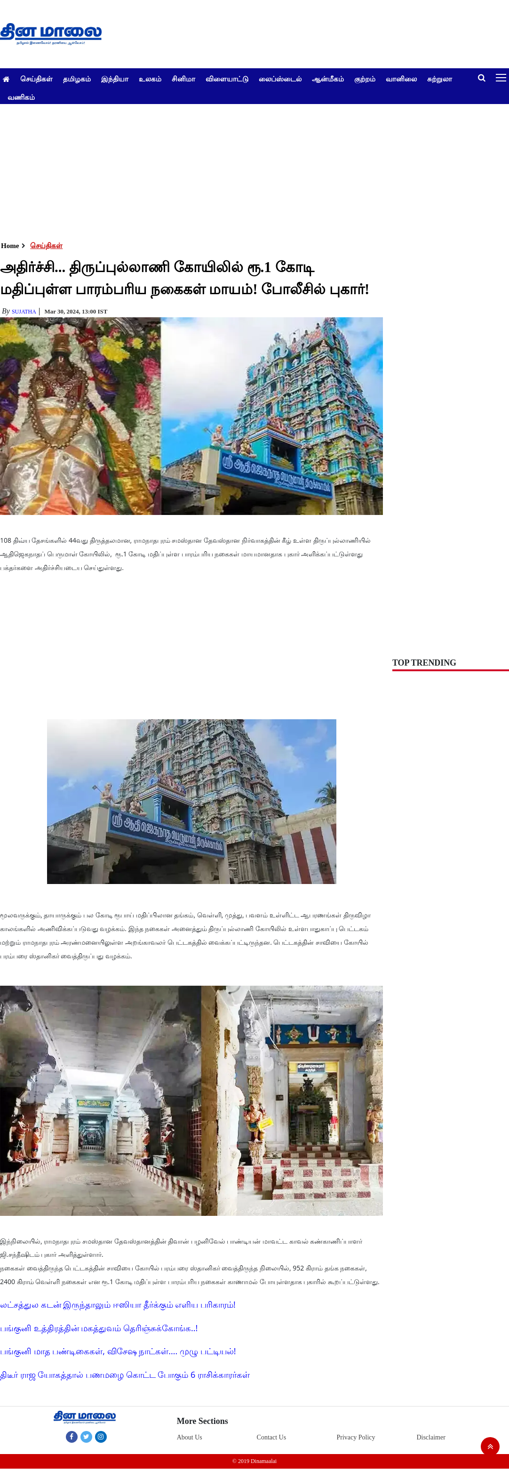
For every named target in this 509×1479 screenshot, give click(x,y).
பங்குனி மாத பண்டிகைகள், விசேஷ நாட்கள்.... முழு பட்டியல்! (118, 1351)
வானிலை (401, 78)
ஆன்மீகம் (328, 78)
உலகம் (150, 78)
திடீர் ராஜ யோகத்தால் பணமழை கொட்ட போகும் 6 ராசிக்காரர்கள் (125, 1374)
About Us (189, 1437)
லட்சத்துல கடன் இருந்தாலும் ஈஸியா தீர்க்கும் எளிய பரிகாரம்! (118, 1304)
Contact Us (271, 1437)
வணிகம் (21, 97)
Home (10, 245)
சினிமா (183, 78)
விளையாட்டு (227, 78)
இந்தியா (114, 78)
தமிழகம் (77, 78)
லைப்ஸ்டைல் (280, 78)
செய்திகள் (36, 78)
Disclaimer (430, 1437)
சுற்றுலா (439, 78)
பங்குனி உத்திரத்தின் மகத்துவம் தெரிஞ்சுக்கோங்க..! (99, 1328)
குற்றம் (364, 78)
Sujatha (24, 311)
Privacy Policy (355, 1437)
